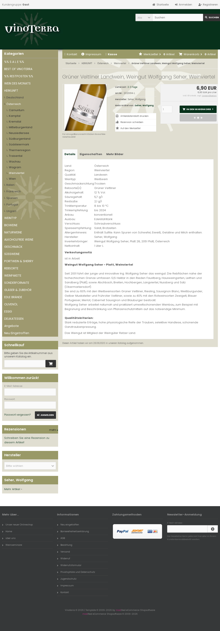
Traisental (15, 156)
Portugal (12, 205)
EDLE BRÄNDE (13, 297)
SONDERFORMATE (16, 283)
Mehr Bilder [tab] (114, 154)
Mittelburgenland (20, 127)
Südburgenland (19, 139)
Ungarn (11, 211)
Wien (12, 179)
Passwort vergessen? (17, 414)
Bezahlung (64, 545)
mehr (53, 430)
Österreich (13, 104)
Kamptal (14, 116)
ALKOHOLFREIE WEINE (18, 239)
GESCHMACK (13, 247)
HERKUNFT (11, 90)
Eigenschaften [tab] (91, 154)
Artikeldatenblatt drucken (134, 116)
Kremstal (15, 122)
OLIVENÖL (11, 304)
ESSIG (8, 311)
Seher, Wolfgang (144, 105)
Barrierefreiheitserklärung (73, 531)
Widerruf (63, 558)
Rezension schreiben (131, 122)
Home (7, 531)
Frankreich (13, 191)
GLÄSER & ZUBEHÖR (17, 290)
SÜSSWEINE (12, 254)
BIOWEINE (11, 225)
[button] (143, 17)
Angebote (11, 326)
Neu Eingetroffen (16, 333)
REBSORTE (11, 268)
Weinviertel (16, 173)
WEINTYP (10, 218)
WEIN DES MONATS (17, 83)
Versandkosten (209, 95)
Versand (63, 551)
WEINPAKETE (12, 275)
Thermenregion (19, 150)
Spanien (12, 198)
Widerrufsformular (69, 565)
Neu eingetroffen (68, 524)
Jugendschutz (67, 578)
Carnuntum (16, 110)
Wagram (15, 167)
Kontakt (70, 54)
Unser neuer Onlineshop (17, 524)
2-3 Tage (132, 87)
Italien (10, 185)
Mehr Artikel (12, 489)
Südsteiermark (19, 144)
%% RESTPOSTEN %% (18, 76)
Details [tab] (69, 154)
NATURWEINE (13, 232)
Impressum (91, 54)
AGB (61, 538)
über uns (9, 538)
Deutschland (15, 97)
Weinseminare (12, 545)
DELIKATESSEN (13, 319)
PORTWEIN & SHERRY (18, 261)
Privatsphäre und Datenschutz (76, 572)
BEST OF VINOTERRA (18, 69)
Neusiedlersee (19, 133)
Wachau (14, 162)
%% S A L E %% (14, 62)
